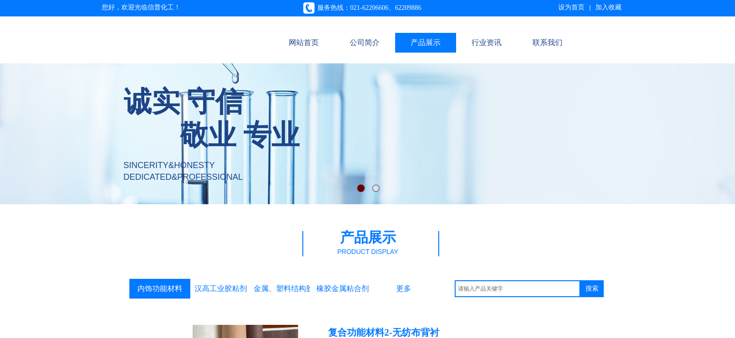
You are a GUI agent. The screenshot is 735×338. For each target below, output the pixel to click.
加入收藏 (608, 7)
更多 (403, 288)
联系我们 (547, 42)
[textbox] (517, 288)
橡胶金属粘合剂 (342, 288)
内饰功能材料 (159, 288)
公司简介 (365, 42)
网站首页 (304, 42)
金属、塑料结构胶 (282, 288)
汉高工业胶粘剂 (221, 288)
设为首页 (571, 7)
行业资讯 (487, 42)
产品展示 (426, 42)
